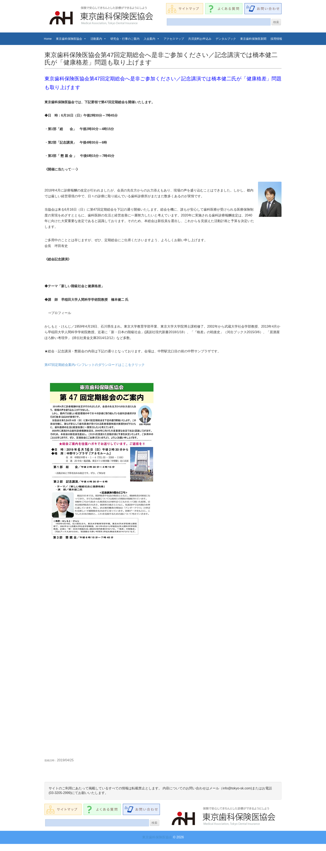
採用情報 (276, 38)
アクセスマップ (174, 38)
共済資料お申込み (199, 38)
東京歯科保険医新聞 (253, 38)
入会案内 (151, 38)
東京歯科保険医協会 (71, 38)
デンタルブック (226, 38)
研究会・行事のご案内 (125, 38)
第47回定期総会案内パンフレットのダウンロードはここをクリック (94, 364)
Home (48, 38)
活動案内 (98, 38)
